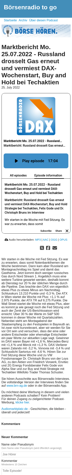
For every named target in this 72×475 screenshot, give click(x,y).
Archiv (23, 20)
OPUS (63, 231)
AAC (46, 231)
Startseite (10, 20)
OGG (54, 231)
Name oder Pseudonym (18, 436)
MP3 (38, 231)
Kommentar (9, 453)
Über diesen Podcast (43, 20)
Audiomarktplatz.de (15, 401)
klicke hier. (23, 394)
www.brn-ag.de (17, 377)
